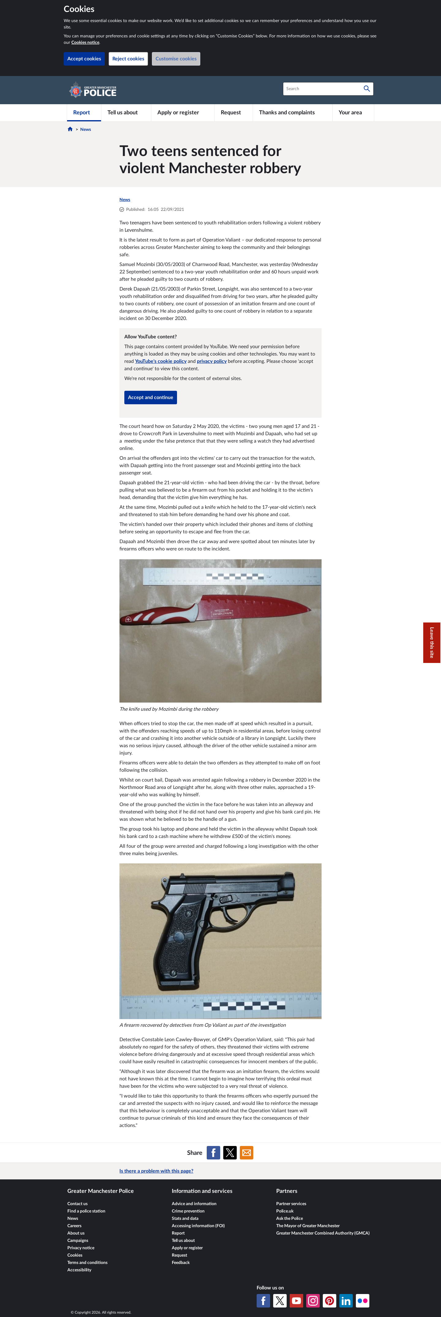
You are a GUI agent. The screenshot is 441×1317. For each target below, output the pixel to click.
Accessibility (79, 1270)
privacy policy (212, 361)
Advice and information (194, 1204)
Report (178, 1233)
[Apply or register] (182, 112)
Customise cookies (176, 58)
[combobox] (328, 89)
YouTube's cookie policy (161, 361)
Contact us (77, 1204)
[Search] (367, 89)
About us (76, 1233)
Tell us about (183, 1241)
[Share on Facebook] (213, 1152)
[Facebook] (263, 1300)
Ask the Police (289, 1218)
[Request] (234, 112)
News (85, 130)
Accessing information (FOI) (198, 1226)
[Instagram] (313, 1300)
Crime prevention (188, 1211)
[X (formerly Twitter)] (280, 1300)
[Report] (84, 112)
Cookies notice (85, 42)
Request (179, 1255)
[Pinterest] (329, 1300)
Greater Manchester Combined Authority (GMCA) (323, 1233)
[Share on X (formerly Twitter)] (230, 1152)
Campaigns (77, 1241)
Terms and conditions (87, 1263)
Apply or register (187, 1248)
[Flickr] (362, 1300)
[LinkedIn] (346, 1300)
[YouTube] (296, 1300)
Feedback (181, 1263)
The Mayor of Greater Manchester (308, 1226)
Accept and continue (150, 397)
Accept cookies (84, 58)
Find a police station (86, 1211)
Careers (74, 1226)
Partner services (291, 1204)
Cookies (74, 1255)
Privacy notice (80, 1248)
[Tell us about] (126, 112)
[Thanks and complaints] (292, 112)
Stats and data (185, 1218)
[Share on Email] (246, 1152)
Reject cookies (128, 58)
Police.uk (284, 1211)
